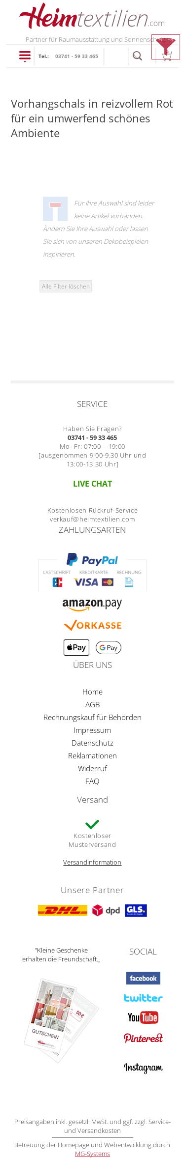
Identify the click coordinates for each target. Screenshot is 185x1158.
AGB (92, 704)
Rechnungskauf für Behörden (92, 717)
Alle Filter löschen (66, 286)
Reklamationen (92, 755)
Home (92, 691)
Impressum (92, 730)
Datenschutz (92, 743)
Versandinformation (92, 862)
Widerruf (92, 768)
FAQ (92, 781)
